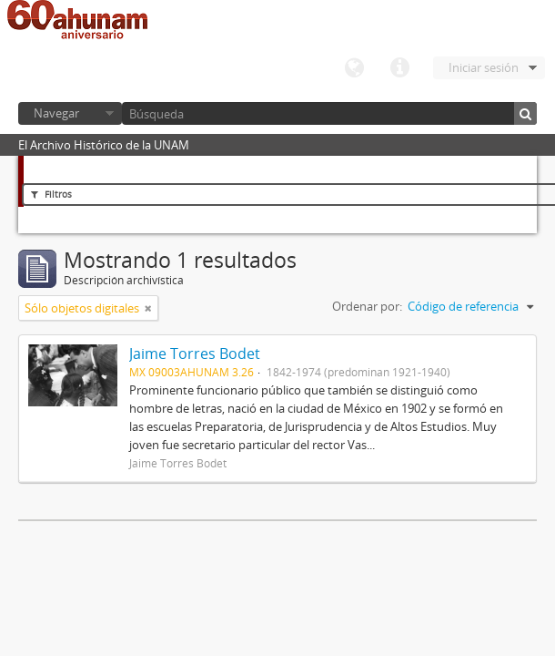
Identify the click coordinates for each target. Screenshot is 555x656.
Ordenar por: (367, 306)
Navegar (56, 113)
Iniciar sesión (484, 67)
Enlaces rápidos (399, 68)
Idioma (354, 68)
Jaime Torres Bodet (194, 353)
